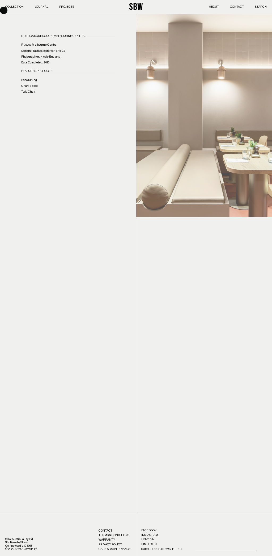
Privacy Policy (110, 544)
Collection (14, 6)
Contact (237, 6)
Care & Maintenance (115, 549)
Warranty (107, 539)
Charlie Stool (29, 85)
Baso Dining (29, 80)
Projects (66, 6)
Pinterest (149, 544)
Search (261, 6)
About (214, 6)
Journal (41, 6)
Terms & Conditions (114, 535)
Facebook (148, 530)
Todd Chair (28, 91)
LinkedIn (147, 539)
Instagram (149, 534)
